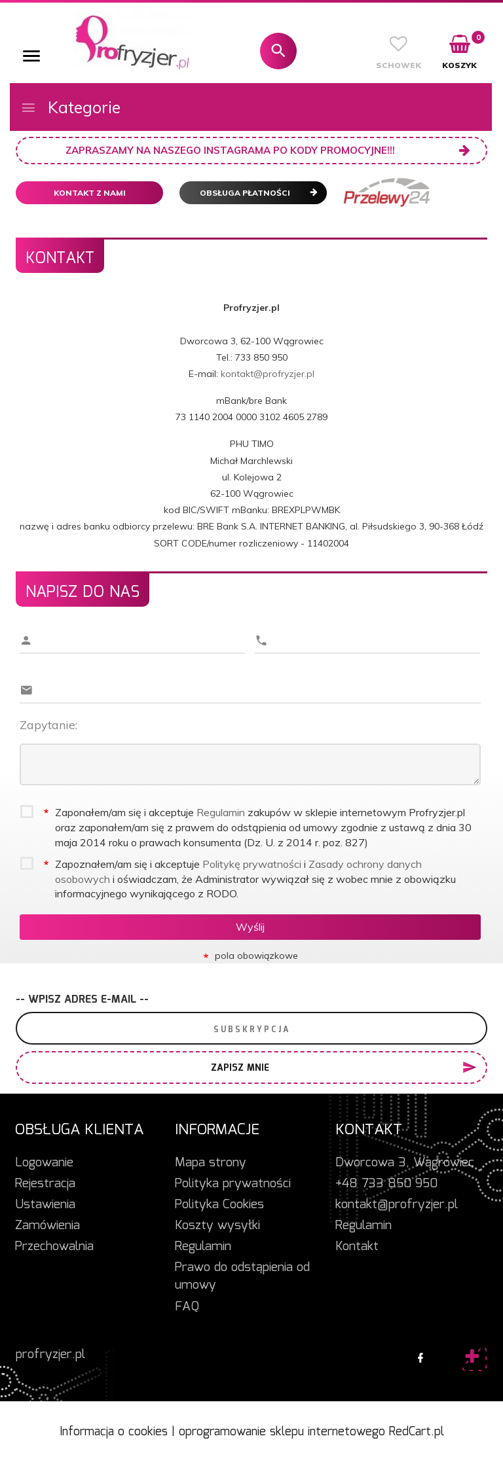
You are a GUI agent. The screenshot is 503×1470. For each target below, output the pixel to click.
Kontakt (357, 1247)
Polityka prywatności (233, 1184)
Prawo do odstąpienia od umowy (242, 1276)
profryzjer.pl (50, 1355)
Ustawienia (45, 1205)
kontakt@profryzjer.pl (267, 374)
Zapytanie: (48, 724)
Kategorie (70, 107)
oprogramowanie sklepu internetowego (282, 1432)
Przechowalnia (54, 1247)
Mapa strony (210, 1163)
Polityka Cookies (219, 1205)
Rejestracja (45, 1184)
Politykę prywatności (251, 863)
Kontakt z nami (90, 193)
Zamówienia (47, 1226)
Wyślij (250, 926)
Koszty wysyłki (217, 1226)
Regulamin (220, 812)
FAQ (187, 1307)
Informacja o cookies (114, 1432)
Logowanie (44, 1163)
